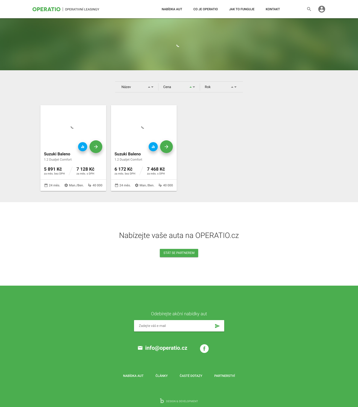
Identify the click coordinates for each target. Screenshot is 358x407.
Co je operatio (205, 9)
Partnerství (224, 376)
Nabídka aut (172, 9)
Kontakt (273, 9)
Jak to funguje (241, 9)
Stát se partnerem (179, 253)
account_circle (322, 9)
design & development (179, 400)
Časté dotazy (191, 376)
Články (161, 376)
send (217, 326)
